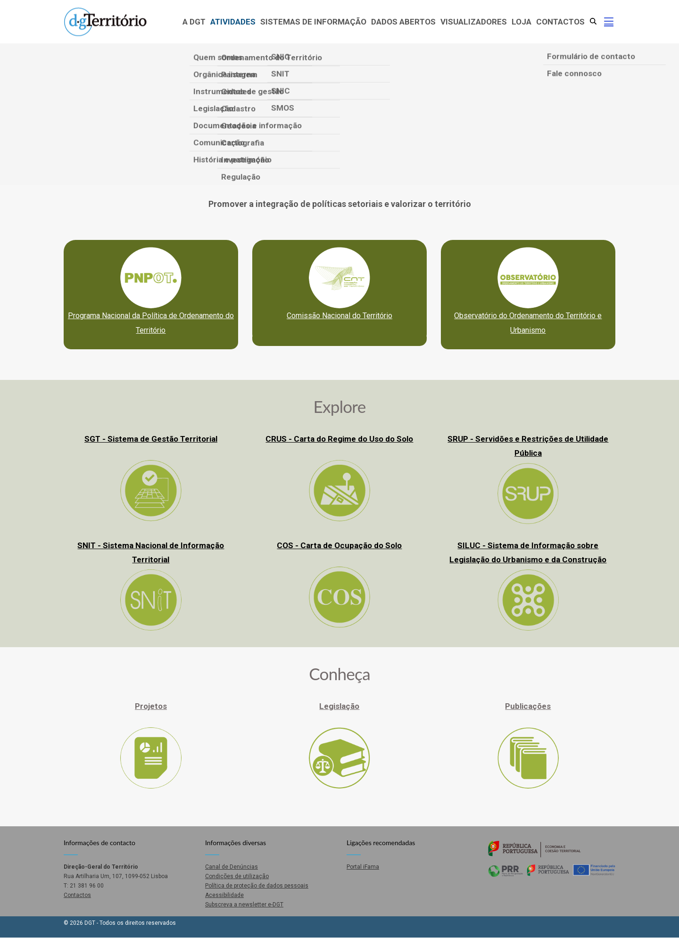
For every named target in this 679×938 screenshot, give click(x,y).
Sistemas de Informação (313, 21)
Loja (521, 21)
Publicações (528, 706)
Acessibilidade (224, 895)
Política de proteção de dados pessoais (256, 885)
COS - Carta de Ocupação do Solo (339, 545)
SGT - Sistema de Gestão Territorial (150, 439)
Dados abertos (403, 21)
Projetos (151, 706)
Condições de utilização (237, 876)
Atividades (233, 21)
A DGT (194, 21)
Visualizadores (473, 21)
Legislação (339, 706)
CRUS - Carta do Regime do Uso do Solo (339, 439)
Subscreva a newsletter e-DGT (244, 904)
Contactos (560, 21)
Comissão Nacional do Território (339, 315)
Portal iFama (363, 867)
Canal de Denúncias (231, 867)
